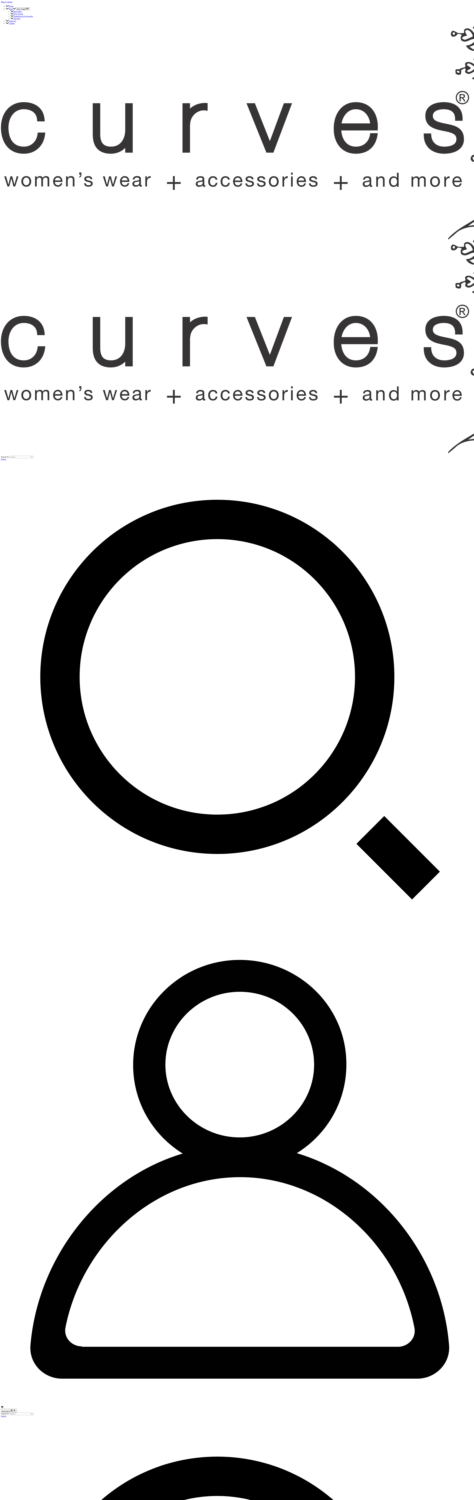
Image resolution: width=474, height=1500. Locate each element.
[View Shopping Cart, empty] (237, 1407)
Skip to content (6, 2)
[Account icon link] (237, 1405)
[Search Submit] (32, 457)
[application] (14, 9)
